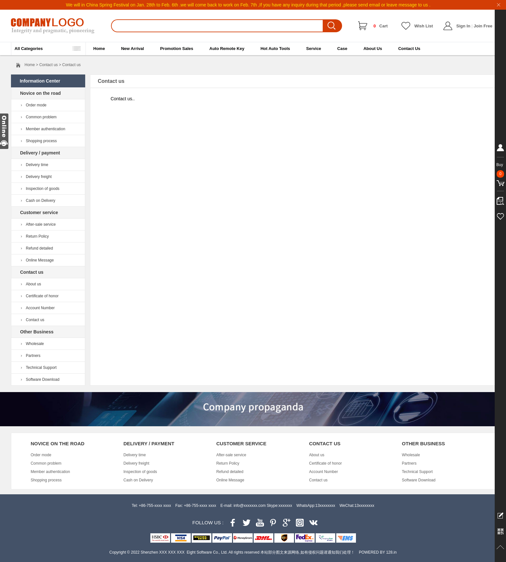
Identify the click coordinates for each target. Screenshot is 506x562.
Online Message (40, 260)
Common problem (41, 117)
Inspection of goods (42, 188)
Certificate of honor (42, 296)
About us (33, 284)
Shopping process (41, 141)
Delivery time (37, 165)
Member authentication (45, 129)
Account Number (40, 308)
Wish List (423, 26)
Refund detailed (39, 248)
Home (99, 48)
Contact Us (409, 48)
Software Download (42, 379)
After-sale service (41, 224)
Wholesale (35, 343)
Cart (380, 26)
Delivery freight (39, 176)
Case (342, 48)
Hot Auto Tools (275, 48)
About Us (372, 48)
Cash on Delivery (40, 200)
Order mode (36, 105)
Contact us (35, 320)
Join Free (483, 26)
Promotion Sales (176, 48)
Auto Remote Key (226, 48)
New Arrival (132, 48)
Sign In (463, 26)
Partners (33, 355)
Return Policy (37, 236)
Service (313, 48)
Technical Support (41, 367)
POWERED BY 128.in (378, 552)
